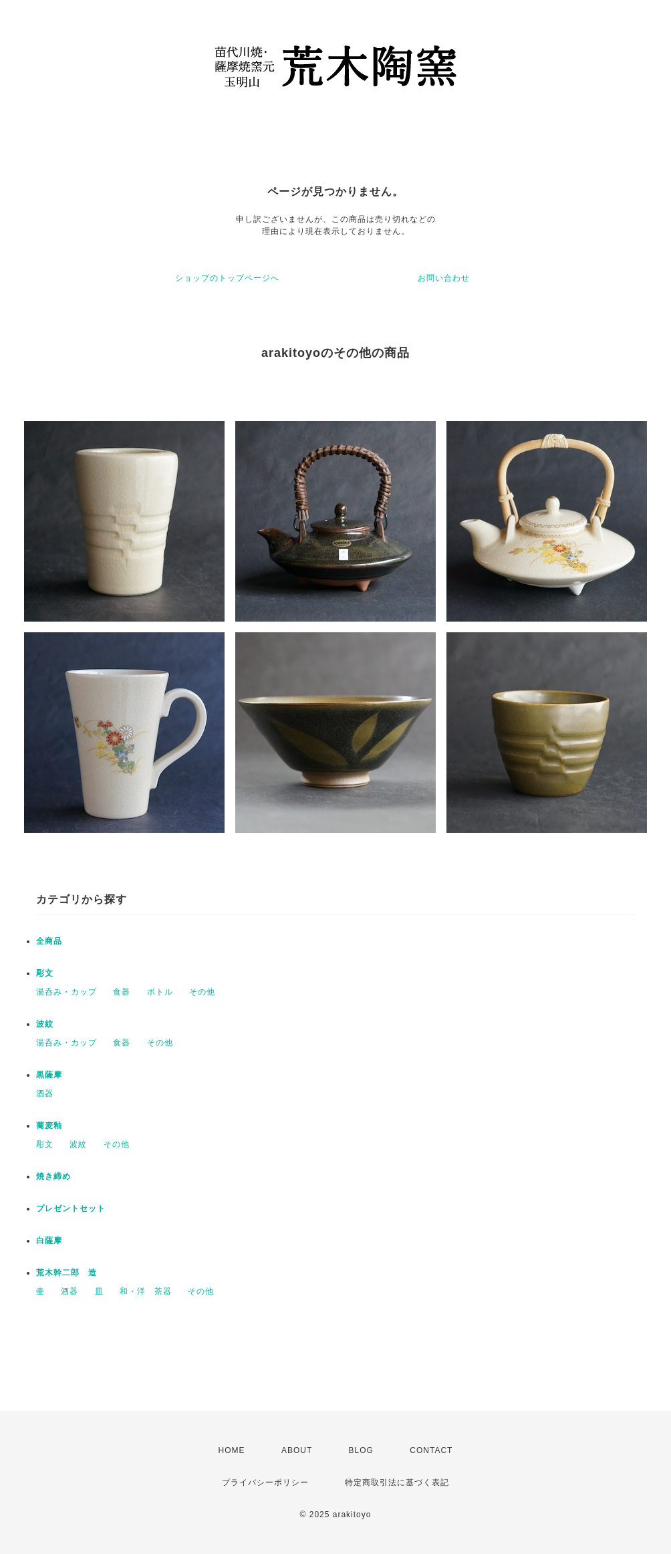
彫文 (44, 973)
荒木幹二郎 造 (66, 1272)
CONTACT (431, 1450)
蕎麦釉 (49, 1125)
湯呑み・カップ (66, 992)
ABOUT (296, 1450)
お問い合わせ (444, 278)
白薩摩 (49, 1240)
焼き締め (53, 1176)
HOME (232, 1450)
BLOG (361, 1450)
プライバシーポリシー (265, 1482)
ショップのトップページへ (227, 278)
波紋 (44, 1024)
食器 (121, 992)
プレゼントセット (71, 1208)
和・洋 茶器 (146, 1291)
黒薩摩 (49, 1074)
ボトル (160, 992)
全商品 (49, 941)
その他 (202, 992)
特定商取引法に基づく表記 (397, 1482)
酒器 (44, 1093)
